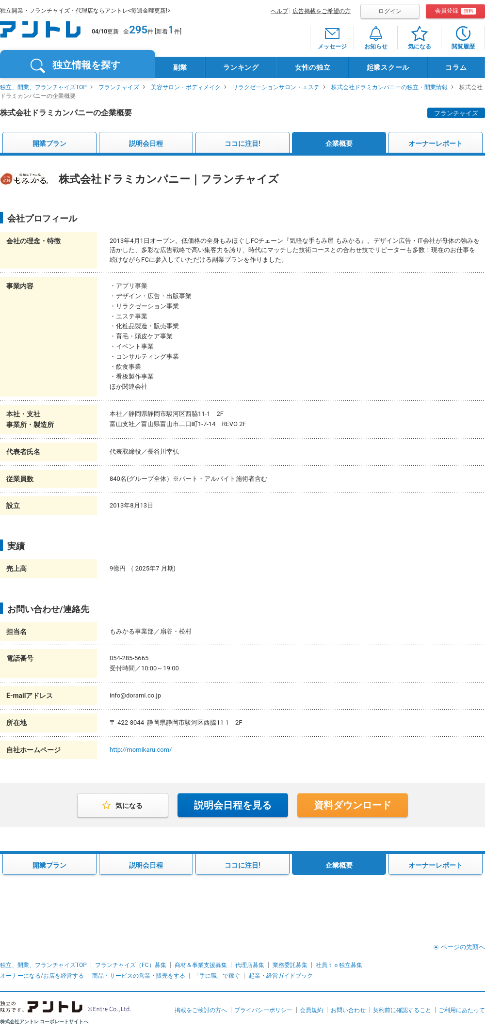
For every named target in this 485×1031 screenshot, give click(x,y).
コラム (456, 67)
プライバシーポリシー (263, 1010)
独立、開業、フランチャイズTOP (43, 87)
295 (138, 30)
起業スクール (388, 67)
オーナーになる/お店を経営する (42, 975)
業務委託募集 (290, 965)
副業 (180, 67)
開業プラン (49, 143)
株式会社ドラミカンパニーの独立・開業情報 (389, 87)
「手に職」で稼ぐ (217, 975)
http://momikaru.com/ (141, 749)
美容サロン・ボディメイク (186, 87)
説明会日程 (146, 143)
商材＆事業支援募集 (201, 965)
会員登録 (455, 11)
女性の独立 (313, 67)
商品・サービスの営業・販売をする (138, 975)
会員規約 (311, 1010)
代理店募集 (249, 965)
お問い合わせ (348, 1010)
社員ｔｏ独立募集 (339, 965)
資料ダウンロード (352, 805)
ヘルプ (279, 11)
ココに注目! (242, 143)
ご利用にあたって (461, 1010)
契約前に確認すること (402, 1010)
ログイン (390, 11)
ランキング (241, 67)
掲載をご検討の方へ (201, 1010)
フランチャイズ (118, 87)
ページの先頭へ (463, 947)
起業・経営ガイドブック (281, 975)
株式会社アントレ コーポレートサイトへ (44, 1021)
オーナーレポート (435, 143)
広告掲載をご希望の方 (321, 11)
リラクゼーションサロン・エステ (276, 87)
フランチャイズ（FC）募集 (130, 965)
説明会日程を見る (233, 805)
